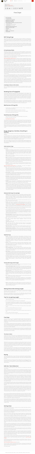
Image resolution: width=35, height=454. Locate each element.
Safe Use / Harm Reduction (10, 30)
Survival (11, 5)
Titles (12, 452)
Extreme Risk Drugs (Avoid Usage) (10, 25)
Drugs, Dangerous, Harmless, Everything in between (14, 22)
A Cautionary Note (8, 18)
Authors (15, 452)
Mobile (24, 452)
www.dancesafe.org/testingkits (20, 204)
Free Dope (8, 5)
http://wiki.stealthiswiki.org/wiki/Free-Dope (10, 58)
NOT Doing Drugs (8, 17)
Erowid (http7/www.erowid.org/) (10, 118)
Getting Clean (8, 31)
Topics (17, 452)
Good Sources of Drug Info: (10, 21)
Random (6, 452)
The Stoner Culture (8, 29)
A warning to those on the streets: (10, 19)
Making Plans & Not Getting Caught (11, 26)
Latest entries (20, 452)
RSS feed (9, 452)
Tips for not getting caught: (10, 27)
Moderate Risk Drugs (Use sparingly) (11, 24)
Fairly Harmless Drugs (9, 23)
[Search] (28, 1)
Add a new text (28, 452)
